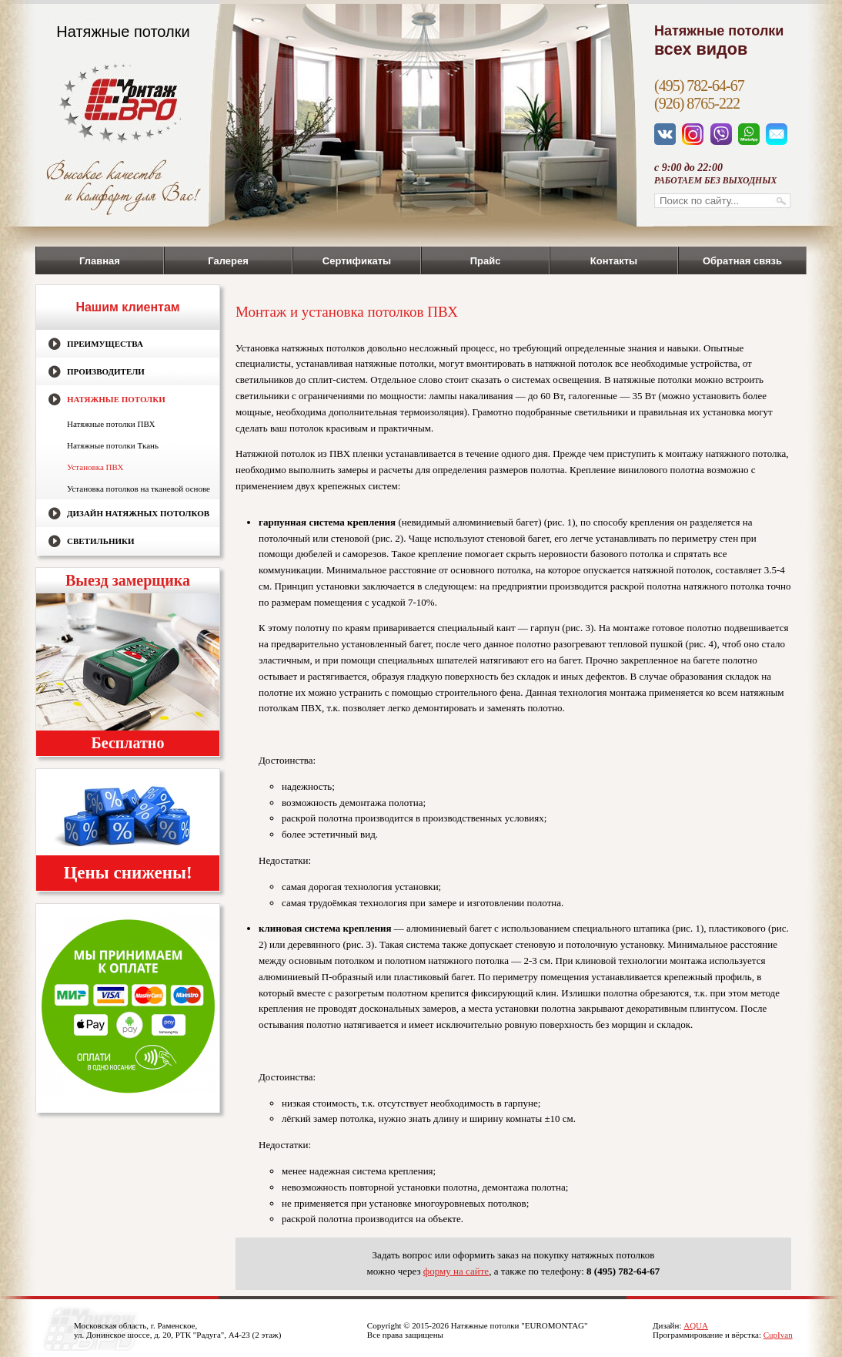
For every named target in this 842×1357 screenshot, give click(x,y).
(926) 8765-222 (697, 103)
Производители (106, 371)
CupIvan (778, 1334)
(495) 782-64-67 (699, 85)
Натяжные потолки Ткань (113, 445)
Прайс (485, 261)
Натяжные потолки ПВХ (111, 423)
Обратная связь (742, 261)
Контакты (613, 261)
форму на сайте (456, 1271)
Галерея (228, 261)
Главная (99, 261)
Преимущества (105, 343)
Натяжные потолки (116, 399)
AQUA (695, 1325)
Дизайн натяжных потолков (138, 513)
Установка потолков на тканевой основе (138, 488)
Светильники (101, 541)
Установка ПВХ (95, 467)
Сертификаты (356, 261)
